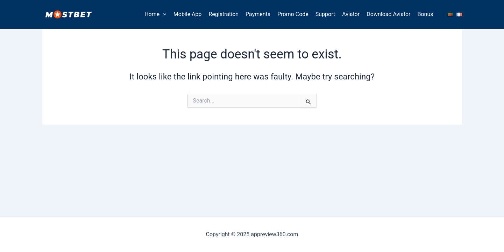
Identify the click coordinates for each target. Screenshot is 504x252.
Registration (224, 14)
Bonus (425, 14)
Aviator (351, 14)
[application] (162, 14)
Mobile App (187, 14)
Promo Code (292, 14)
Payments (258, 14)
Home (155, 14)
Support (325, 14)
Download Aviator (388, 14)
